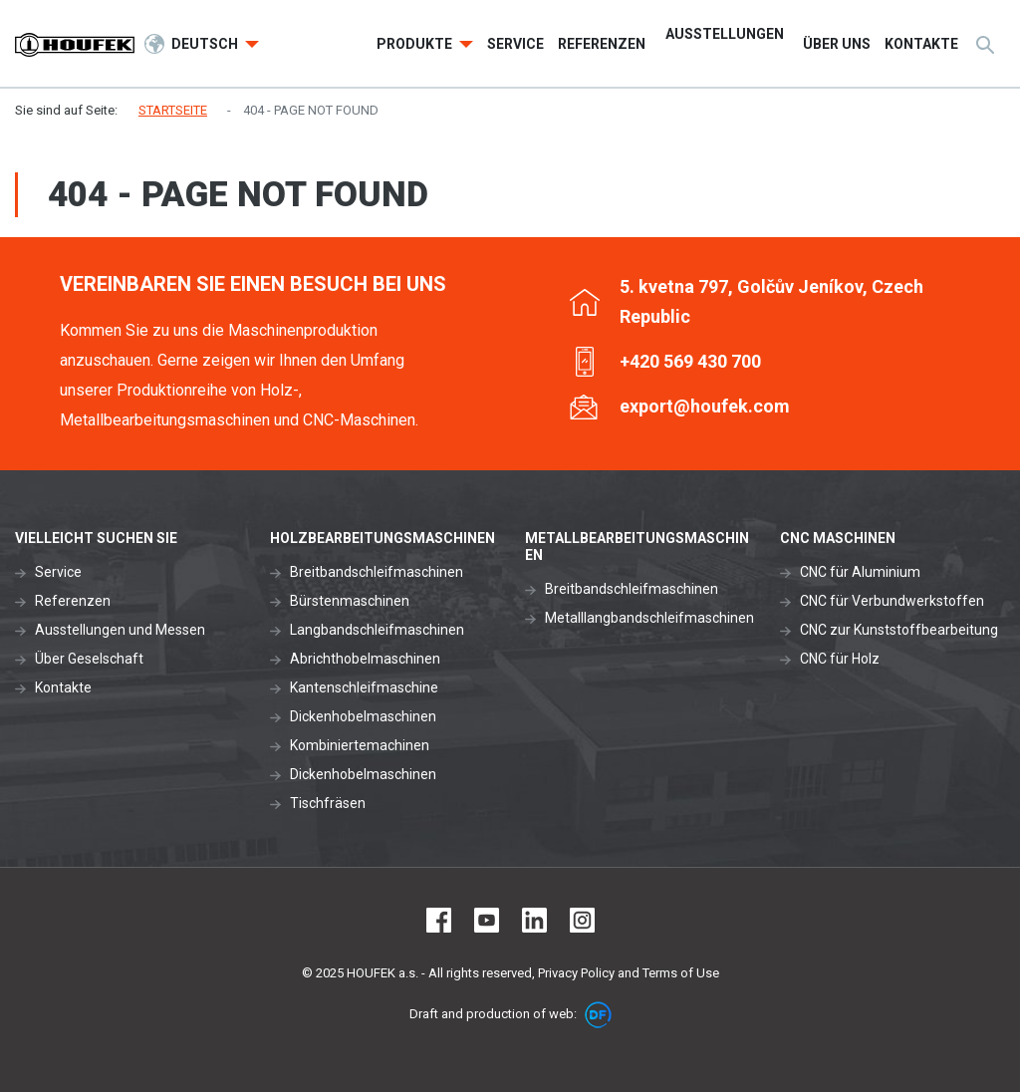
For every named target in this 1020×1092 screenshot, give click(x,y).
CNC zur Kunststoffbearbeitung (899, 630)
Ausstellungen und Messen (120, 630)
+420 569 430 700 (690, 361)
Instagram (582, 920)
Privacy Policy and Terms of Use (628, 972)
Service (58, 572)
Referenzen (73, 601)
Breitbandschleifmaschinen (376, 572)
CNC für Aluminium (860, 572)
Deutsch (206, 44)
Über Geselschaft (89, 659)
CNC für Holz (840, 659)
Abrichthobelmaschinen (365, 659)
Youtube (486, 920)
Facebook (438, 920)
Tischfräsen (328, 803)
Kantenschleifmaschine (364, 687)
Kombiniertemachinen (359, 745)
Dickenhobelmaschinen (363, 716)
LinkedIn (534, 920)
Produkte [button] (416, 44)
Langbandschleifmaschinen (377, 630)
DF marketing (598, 1014)
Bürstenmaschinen (349, 601)
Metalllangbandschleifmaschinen (649, 618)
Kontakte (63, 687)
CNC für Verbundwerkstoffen (892, 601)
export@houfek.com (705, 406)
